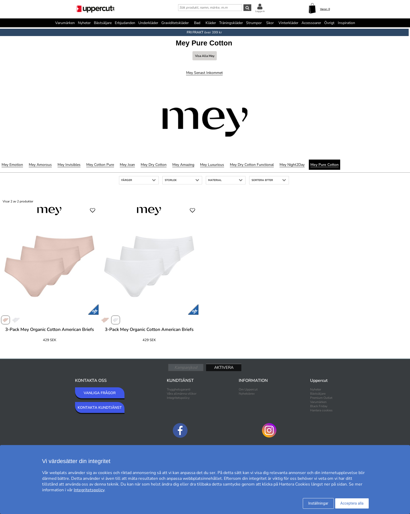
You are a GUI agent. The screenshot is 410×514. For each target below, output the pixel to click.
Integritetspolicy (178, 398)
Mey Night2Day (292, 164)
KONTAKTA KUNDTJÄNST (100, 407)
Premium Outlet (321, 398)
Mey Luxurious (212, 164)
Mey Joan (127, 164)
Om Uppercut (248, 389)
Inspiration (346, 22)
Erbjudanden (125, 22)
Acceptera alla (352, 503)
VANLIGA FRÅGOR (100, 392)
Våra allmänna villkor (181, 394)
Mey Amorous (40, 164)
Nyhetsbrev (247, 394)
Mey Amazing (183, 164)
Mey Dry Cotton (154, 164)
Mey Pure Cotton (324, 164)
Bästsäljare (103, 22)
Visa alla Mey (204, 56)
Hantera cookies (321, 410)
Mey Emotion (12, 164)
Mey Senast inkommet (204, 72)
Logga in (260, 11)
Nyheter (84, 22)
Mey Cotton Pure (100, 164)
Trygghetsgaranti (178, 389)
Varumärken (65, 22)
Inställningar (318, 503)
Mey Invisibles (69, 164)
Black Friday (318, 406)
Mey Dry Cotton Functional (252, 164)
